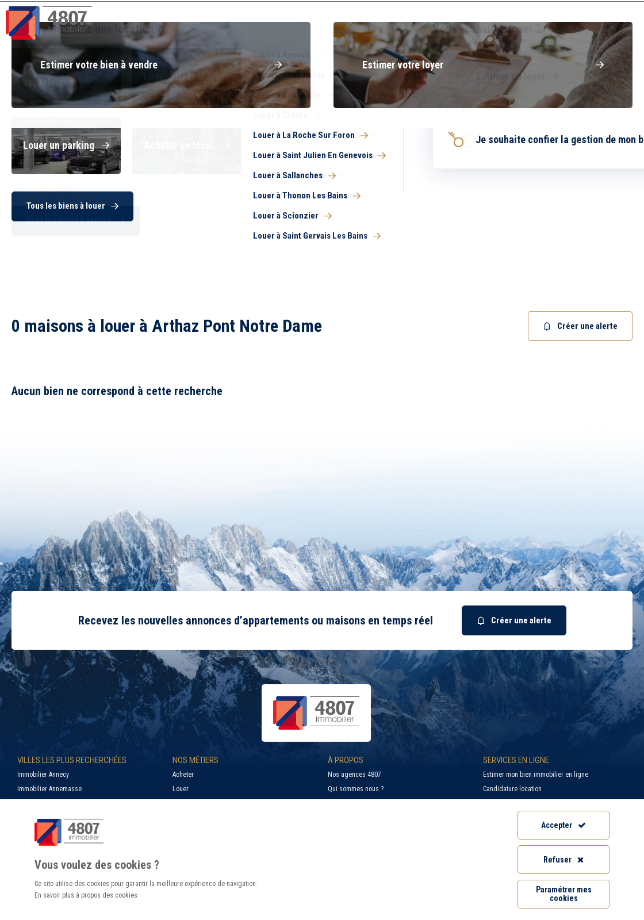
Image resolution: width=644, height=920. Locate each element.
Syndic (432, 31)
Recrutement (517, 8)
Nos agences (593, 31)
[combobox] (425, 168)
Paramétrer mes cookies (564, 894)
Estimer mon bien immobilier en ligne (535, 774)
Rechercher (555, 206)
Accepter (563, 825)
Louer (180, 789)
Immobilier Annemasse (49, 789)
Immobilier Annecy (43, 774)
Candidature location (512, 789)
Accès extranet (602, 8)
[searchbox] (358, 168)
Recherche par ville (414, 8)
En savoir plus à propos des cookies (85, 895)
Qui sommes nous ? (356, 789)
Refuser (563, 859)
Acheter (183, 774)
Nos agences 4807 (354, 774)
